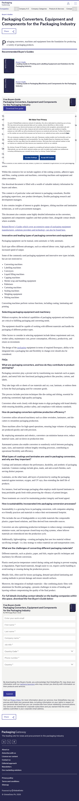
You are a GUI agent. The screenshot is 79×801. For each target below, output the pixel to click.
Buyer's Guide (21, 62)
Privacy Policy (15, 700)
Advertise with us (9, 753)
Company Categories (40, 9)
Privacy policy (7, 778)
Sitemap (5, 785)
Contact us (6, 760)
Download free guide (16, 108)
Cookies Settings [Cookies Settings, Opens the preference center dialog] (30, 157)
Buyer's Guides (7, 14)
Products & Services (59, 9)
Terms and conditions (10, 781)
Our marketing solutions (11, 770)
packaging (21, 348)
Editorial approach (9, 763)
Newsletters (6, 767)
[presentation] (21, 674)
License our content (10, 756)
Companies (4, 9)
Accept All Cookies (47, 157)
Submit (10, 694)
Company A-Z (24, 9)
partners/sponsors (27, 684)
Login (68, 3)
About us (5, 749)
